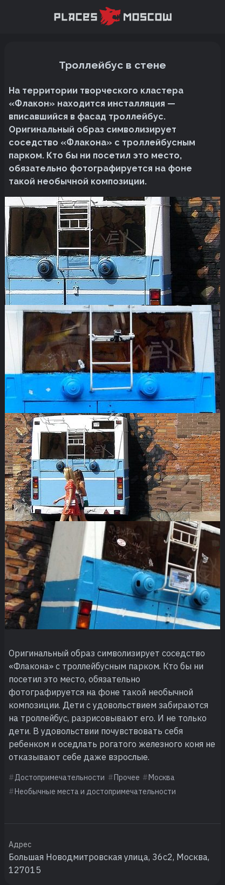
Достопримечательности (60, 777)
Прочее (127, 777)
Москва (161, 777)
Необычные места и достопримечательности (95, 791)
